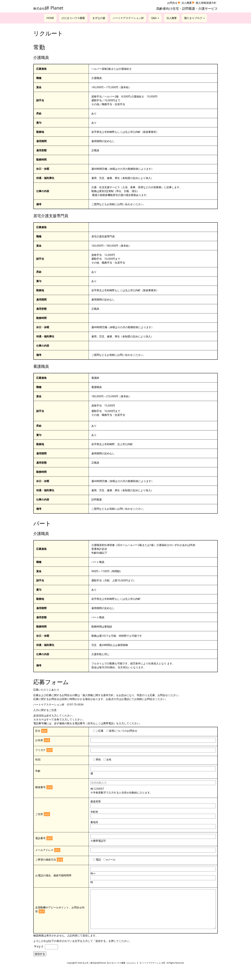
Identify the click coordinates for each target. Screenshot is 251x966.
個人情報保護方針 (206, 3)
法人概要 (186, 3)
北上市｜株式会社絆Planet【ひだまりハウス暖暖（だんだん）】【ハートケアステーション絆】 (124, 962)
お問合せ (172, 3)
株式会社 (48, 8)
